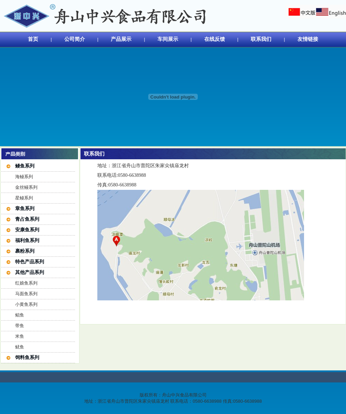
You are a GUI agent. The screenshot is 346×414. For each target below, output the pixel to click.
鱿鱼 (19, 346)
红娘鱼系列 (26, 283)
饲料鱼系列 (27, 357)
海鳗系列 (24, 176)
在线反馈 (214, 39)
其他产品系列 (29, 272)
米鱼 (19, 336)
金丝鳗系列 (26, 187)
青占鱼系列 (27, 219)
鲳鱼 (19, 315)
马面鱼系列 (26, 293)
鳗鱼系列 (24, 166)
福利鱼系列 (27, 240)
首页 (33, 39)
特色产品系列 (29, 261)
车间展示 (168, 39)
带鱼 (19, 325)
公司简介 (74, 39)
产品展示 (121, 39)
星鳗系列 (24, 197)
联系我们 (261, 39)
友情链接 (308, 39)
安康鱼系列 (27, 229)
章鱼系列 (24, 208)
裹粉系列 (24, 251)
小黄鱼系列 (26, 304)
